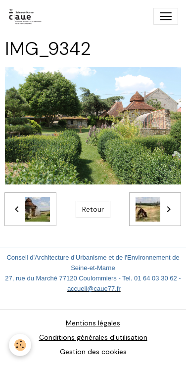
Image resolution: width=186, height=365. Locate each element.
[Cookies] (20, 345)
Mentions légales (93, 323)
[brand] (27, 16)
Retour (93, 209)
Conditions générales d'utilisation (93, 337)
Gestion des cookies (93, 351)
